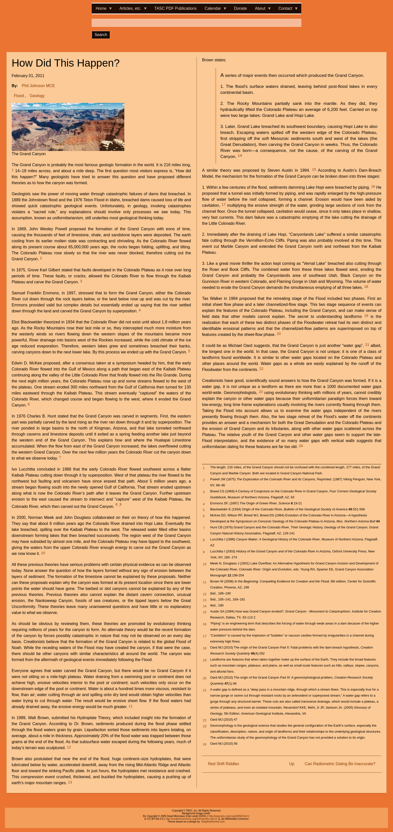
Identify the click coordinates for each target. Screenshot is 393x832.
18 (366, 287)
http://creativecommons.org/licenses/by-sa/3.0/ (191, 818)
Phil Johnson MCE (38, 86)
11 (131, 706)
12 (69, 747)
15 (314, 169)
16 (373, 186)
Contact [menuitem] (286, 10)
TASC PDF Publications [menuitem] (175, 8)
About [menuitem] (261, 10)
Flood (19, 96)
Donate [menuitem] (240, 8)
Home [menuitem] (102, 10)
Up (291, 764)
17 (224, 204)
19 (366, 316)
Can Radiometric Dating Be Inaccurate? (340, 764)
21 (367, 345)
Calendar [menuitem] (214, 10)
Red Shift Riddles (223, 764)
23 (261, 392)
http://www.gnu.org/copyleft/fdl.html (228, 816)
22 (261, 369)
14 (240, 155)
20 (279, 334)
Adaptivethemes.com (213, 821)
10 (43, 553)
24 (301, 446)
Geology (37, 96)
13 (70, 782)
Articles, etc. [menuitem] (131, 10)
